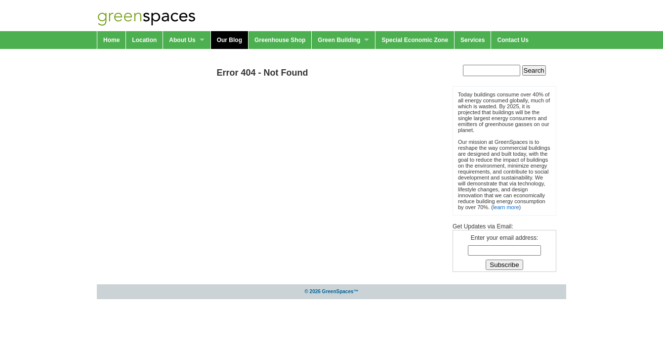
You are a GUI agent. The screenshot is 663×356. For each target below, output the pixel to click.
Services (472, 40)
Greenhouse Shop (279, 40)
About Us (182, 40)
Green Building (339, 40)
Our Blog (229, 40)
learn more (506, 207)
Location (144, 40)
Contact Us (512, 40)
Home (111, 40)
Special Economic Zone (414, 40)
